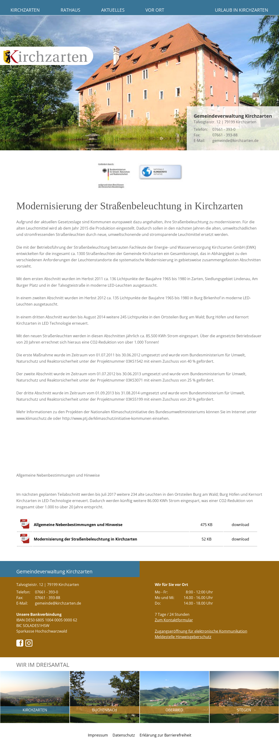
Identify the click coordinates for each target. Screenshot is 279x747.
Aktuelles (112, 10)
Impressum (98, 735)
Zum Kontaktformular (174, 620)
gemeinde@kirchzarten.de (235, 140)
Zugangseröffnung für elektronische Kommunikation (201, 631)
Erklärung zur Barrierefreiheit (165, 735)
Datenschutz (124, 735)
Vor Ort (154, 10)
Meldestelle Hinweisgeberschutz (183, 636)
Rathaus (70, 10)
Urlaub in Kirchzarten (241, 10)
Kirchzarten (25, 10)
